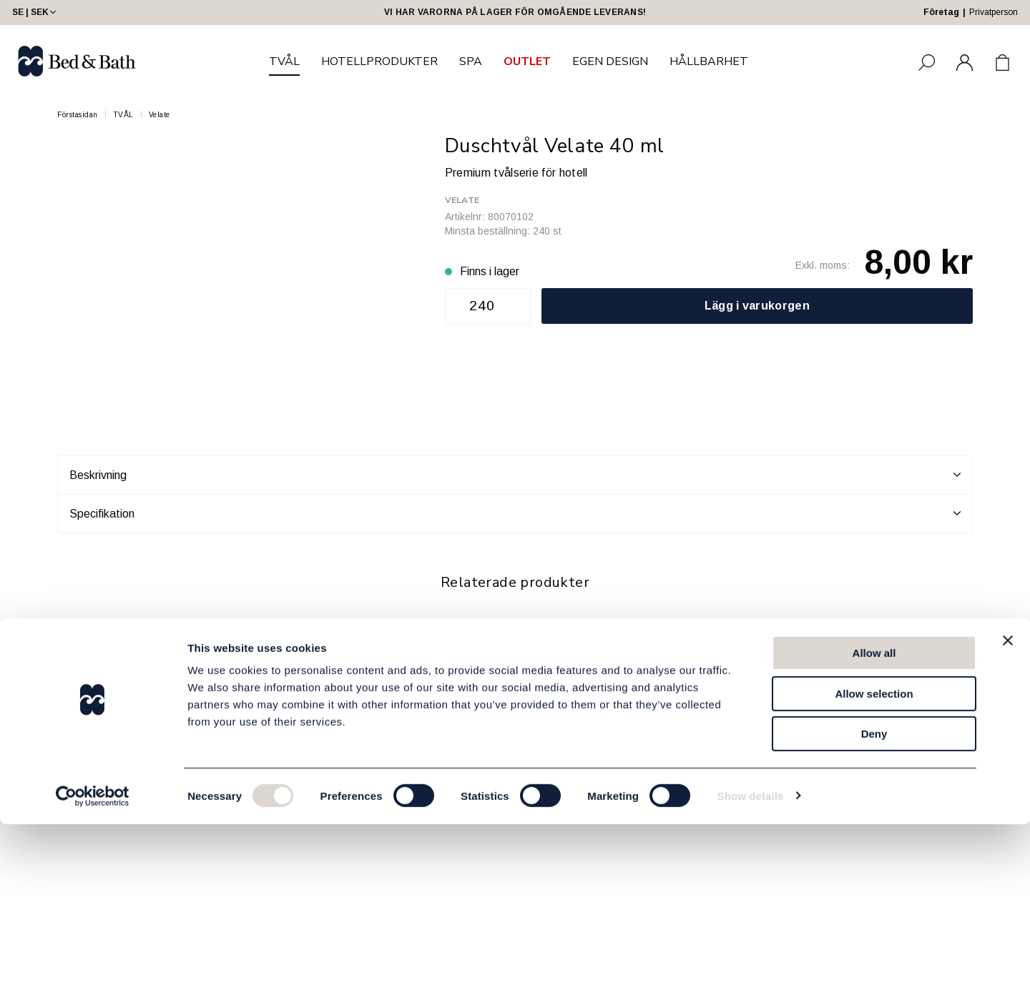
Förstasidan (77, 115)
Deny (874, 912)
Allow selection (874, 872)
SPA (470, 61)
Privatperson (993, 12)
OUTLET (527, 61)
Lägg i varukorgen (757, 306)
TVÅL (284, 61)
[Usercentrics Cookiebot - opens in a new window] (92, 975)
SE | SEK (35, 12)
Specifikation (515, 513)
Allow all (874, 832)
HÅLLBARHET (709, 61)
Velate (159, 115)
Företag (941, 12)
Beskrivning (515, 475)
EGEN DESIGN (610, 61)
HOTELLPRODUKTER (379, 61)
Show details (750, 975)
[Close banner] (1008, 819)
